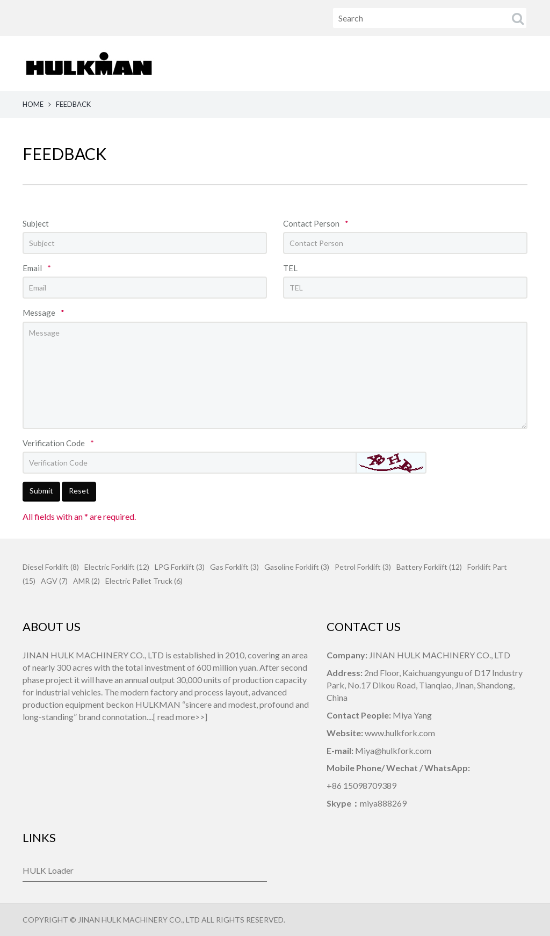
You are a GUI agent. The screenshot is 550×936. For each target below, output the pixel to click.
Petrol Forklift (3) (363, 566)
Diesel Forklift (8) (51, 566)
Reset (79, 490)
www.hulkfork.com (400, 733)
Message (43, 312)
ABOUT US (293, 63)
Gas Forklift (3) (234, 566)
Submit (41, 490)
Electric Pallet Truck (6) (144, 580)
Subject (36, 223)
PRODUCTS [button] (363, 63)
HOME (236, 63)
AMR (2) (86, 580)
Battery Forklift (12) (429, 566)
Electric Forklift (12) (116, 566)
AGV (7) (54, 580)
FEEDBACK (510, 63)
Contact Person (316, 223)
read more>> (181, 717)
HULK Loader (48, 870)
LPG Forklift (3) (180, 566)
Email (37, 268)
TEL (290, 268)
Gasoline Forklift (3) (296, 566)
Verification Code (58, 443)
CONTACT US (439, 63)
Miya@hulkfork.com (393, 750)
